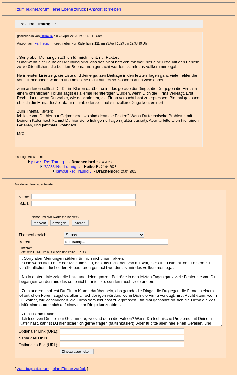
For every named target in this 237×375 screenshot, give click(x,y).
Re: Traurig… (43, 43)
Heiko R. (46, 36)
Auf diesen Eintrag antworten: (35, 184)
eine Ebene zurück (69, 9)
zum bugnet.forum (33, 9)
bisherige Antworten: (29, 157)
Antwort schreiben (105, 9)
